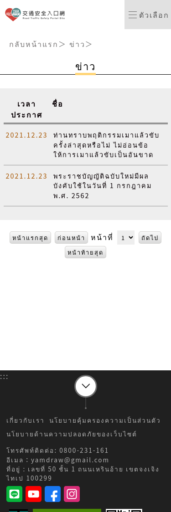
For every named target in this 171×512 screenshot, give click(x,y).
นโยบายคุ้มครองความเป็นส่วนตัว (105, 420)
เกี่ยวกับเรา (25, 420)
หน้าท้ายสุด (85, 252)
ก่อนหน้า (71, 237)
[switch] (147, 14)
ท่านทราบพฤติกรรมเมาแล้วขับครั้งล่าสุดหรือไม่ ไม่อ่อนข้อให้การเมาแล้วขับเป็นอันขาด (106, 144)
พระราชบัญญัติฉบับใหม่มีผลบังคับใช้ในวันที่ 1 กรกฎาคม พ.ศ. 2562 (102, 185)
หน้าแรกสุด (30, 237)
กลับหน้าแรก (33, 43)
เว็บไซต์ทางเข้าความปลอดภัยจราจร (37, 15)
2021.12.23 (27, 134)
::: (4, 34)
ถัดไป (150, 237)
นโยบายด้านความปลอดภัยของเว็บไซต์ (71, 433)
